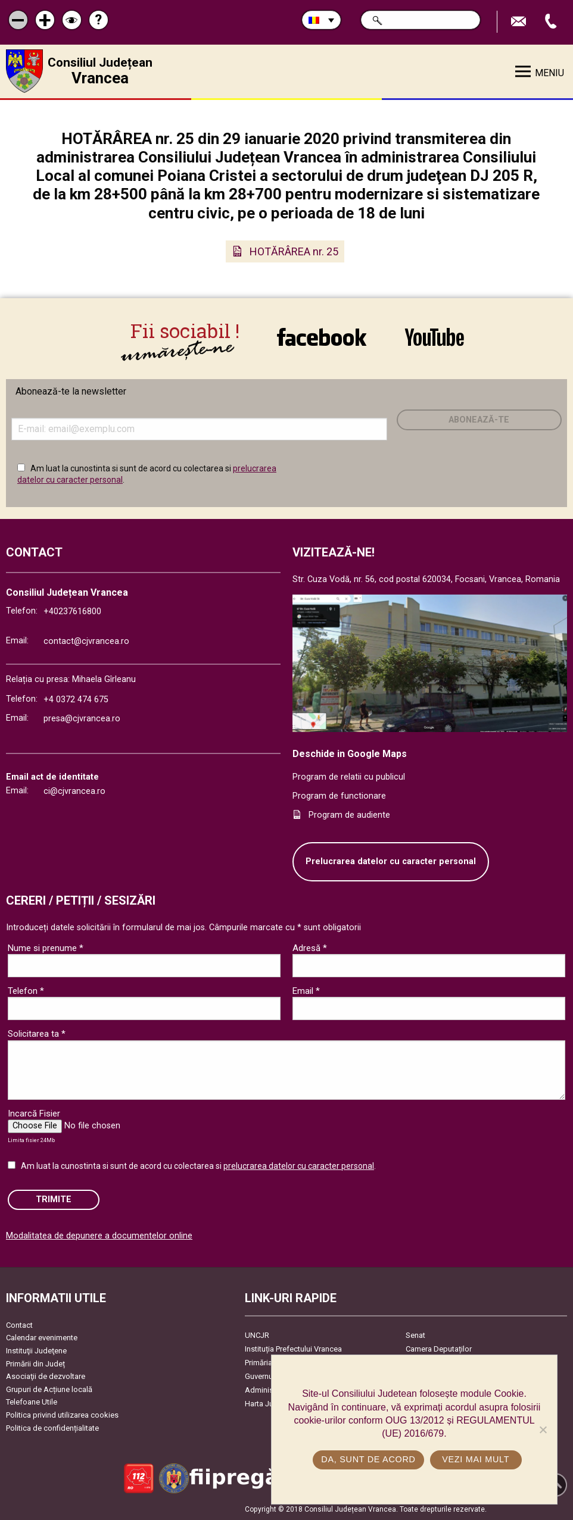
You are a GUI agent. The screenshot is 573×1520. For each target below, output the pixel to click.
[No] (543, 1429)
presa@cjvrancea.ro (81, 719)
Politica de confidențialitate (52, 1428)
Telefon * (26, 991)
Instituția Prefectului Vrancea (293, 1348)
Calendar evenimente (41, 1337)
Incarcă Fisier (34, 1113)
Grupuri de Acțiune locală (49, 1389)
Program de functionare (339, 796)
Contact (19, 1325)
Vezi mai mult (475, 1459)
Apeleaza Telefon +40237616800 (552, 22)
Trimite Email (520, 22)
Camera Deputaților (439, 1348)
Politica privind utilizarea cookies (62, 1414)
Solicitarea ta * (37, 1033)
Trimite (53, 1199)
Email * (306, 991)
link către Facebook (321, 337)
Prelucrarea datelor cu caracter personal (391, 861)
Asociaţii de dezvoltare (45, 1376)
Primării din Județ (35, 1363)
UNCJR (257, 1335)
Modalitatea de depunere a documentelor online (99, 1236)
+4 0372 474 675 (75, 700)
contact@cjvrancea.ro (86, 641)
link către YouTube (434, 337)
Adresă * (309, 948)
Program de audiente (349, 815)
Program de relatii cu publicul (348, 777)
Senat (415, 1335)
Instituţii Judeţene (36, 1350)
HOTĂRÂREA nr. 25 (294, 251)
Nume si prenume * (45, 948)
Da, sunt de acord (368, 1459)
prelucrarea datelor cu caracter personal (298, 1166)
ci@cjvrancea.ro (74, 791)
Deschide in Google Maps (349, 753)
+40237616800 (72, 611)
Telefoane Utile (31, 1401)
